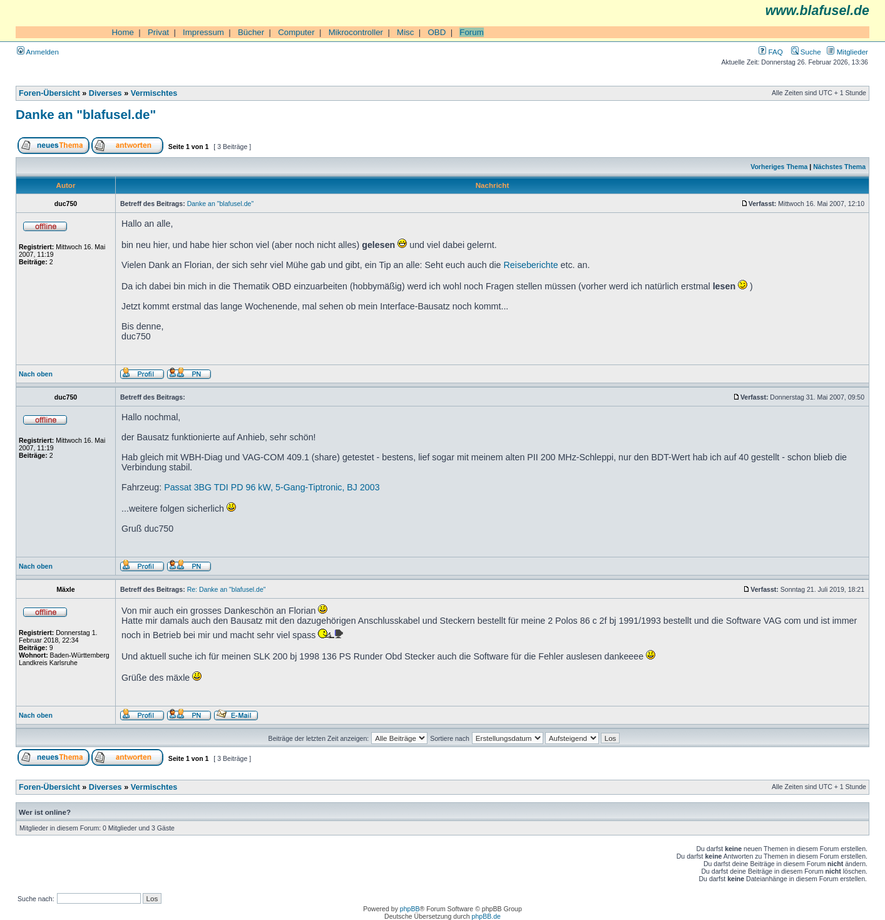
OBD (436, 32)
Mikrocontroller (356, 32)
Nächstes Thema (839, 166)
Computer (296, 32)
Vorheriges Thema (778, 166)
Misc (405, 32)
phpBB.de (486, 916)
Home (122, 32)
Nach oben (36, 374)
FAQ (770, 52)
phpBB (410, 908)
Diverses (105, 93)
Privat (158, 32)
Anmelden (38, 52)
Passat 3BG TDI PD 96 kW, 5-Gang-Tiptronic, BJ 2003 (272, 487)
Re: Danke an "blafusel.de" (226, 589)
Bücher (251, 32)
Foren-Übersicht (49, 93)
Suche (806, 52)
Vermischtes (154, 93)
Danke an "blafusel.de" (86, 114)
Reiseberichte (531, 265)
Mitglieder (847, 52)
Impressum (203, 32)
